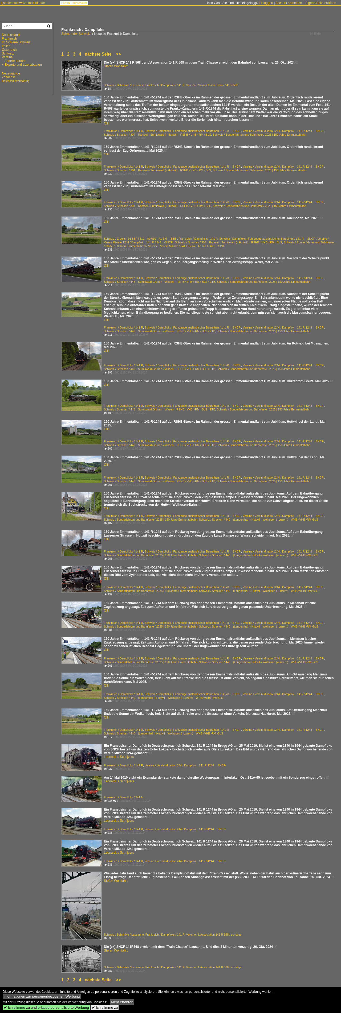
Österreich (9, 50)
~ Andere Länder (14, 61)
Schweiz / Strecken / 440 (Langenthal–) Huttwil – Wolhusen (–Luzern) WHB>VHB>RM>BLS (258, 519)
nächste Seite (98, 54)
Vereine (7, 57)
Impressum (79, 3)
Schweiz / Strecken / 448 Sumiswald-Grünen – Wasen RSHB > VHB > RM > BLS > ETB (159, 281)
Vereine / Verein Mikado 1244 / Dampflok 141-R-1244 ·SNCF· (283, 130)
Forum (65, 3)
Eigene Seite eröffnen (320, 3)
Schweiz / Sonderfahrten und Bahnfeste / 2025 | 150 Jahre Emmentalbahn (259, 134)
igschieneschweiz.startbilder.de (23, 3)
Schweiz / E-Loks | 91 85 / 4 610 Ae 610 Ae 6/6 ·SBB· (140, 238)
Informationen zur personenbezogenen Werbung (41, 996)
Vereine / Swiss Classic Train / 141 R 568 (212, 85)
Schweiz (8, 53)
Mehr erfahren (122, 1002)
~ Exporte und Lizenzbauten (22, 65)
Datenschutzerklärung (16, 80)
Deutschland (11, 35)
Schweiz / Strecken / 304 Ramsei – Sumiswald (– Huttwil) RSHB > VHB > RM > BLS (157, 134)
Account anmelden (288, 3)
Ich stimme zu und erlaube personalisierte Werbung (46, 1008)
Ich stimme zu (104, 1008)
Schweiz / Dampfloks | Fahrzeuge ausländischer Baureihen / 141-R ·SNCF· (193, 130)
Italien (6, 46)
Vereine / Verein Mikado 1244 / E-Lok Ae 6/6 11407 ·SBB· (186, 246)
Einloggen (266, 3)
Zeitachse (9, 77)
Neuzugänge (11, 73)
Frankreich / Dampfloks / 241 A (123, 797)
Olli (106, 123)
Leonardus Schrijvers (119, 757)
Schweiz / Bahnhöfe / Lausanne (124, 85)
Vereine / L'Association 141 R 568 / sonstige (214, 934)
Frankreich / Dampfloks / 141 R (165, 85)
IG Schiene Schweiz (16, 42)
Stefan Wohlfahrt (116, 66)
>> (118, 54)
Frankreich (9, 38)
